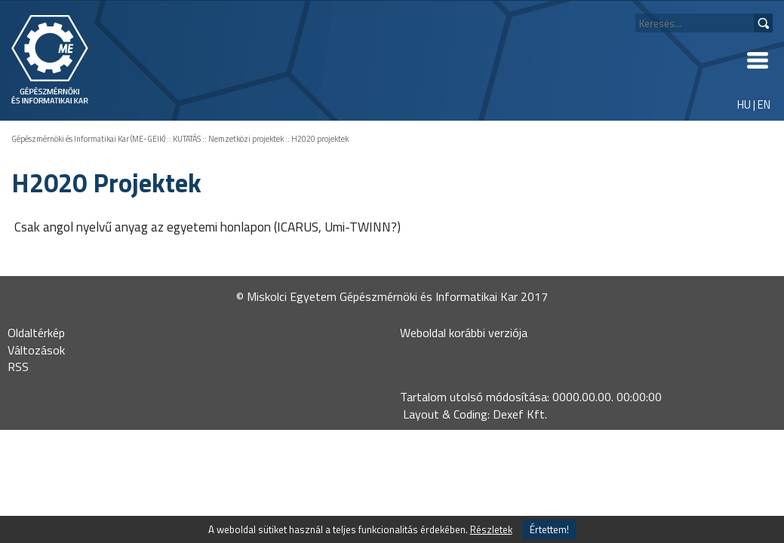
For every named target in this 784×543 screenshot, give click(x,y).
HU (744, 104)
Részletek (491, 529)
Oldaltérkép (36, 333)
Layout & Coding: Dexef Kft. (475, 414)
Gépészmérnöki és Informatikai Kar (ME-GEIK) (88, 139)
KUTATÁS (187, 139)
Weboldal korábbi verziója (463, 333)
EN (764, 104)
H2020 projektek (320, 139)
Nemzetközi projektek (246, 139)
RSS (18, 366)
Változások (36, 350)
